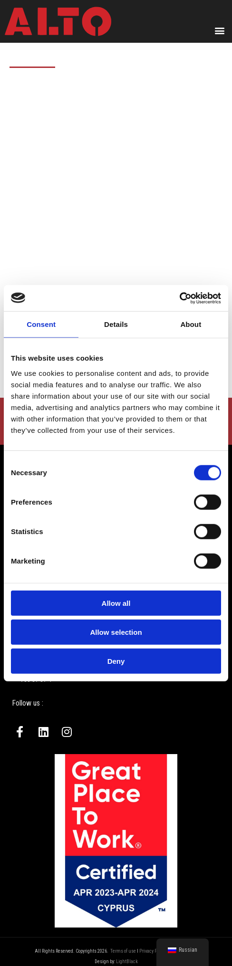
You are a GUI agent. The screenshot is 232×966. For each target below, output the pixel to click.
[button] (219, 30)
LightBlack (127, 961)
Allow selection (116, 632)
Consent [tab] (41, 324)
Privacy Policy (152, 951)
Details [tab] (116, 324)
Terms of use (123, 951)
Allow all (116, 603)
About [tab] (190, 324)
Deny (116, 661)
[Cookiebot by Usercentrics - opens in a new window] (179, 298)
